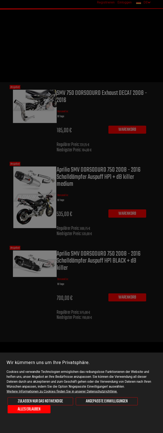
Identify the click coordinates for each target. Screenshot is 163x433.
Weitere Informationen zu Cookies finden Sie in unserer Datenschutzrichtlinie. (62, 391)
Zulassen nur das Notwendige (40, 401)
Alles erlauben (29, 409)
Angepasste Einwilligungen (107, 401)
